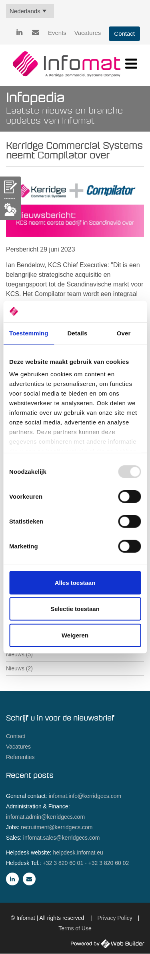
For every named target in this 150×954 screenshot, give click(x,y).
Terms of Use (74, 928)
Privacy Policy (115, 918)
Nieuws (19, 654)
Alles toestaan (75, 582)
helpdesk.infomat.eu (78, 852)
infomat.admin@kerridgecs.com (45, 817)
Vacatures (87, 32)
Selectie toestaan (75, 608)
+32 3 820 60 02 (108, 863)
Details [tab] (77, 332)
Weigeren (75, 634)
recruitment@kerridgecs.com (56, 827)
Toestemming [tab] (28, 332)
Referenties (20, 757)
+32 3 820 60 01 (63, 863)
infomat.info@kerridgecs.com (85, 796)
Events (57, 32)
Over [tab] (124, 332)
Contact (124, 33)
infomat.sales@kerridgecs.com (61, 837)
